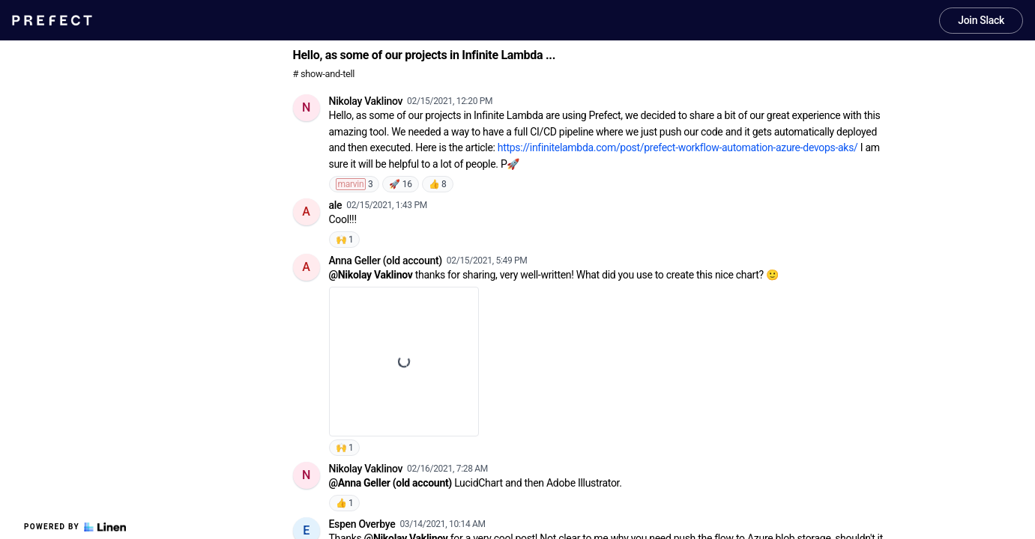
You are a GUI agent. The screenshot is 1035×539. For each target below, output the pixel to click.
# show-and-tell (324, 73)
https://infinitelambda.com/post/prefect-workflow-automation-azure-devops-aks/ (678, 147)
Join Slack (981, 20)
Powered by (75, 527)
